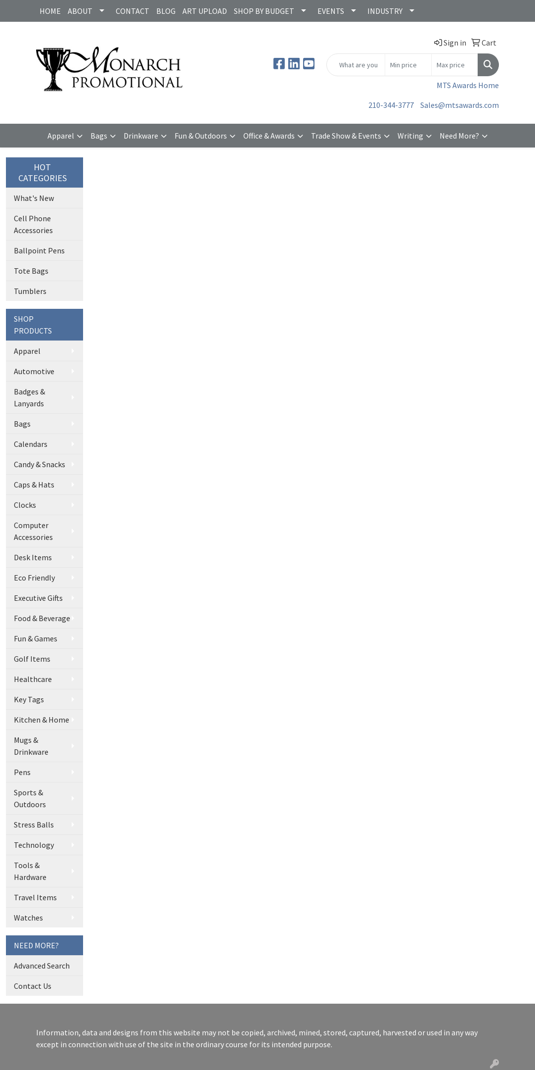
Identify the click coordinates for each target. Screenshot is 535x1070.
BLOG (166, 11)
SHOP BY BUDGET (264, 11)
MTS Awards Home (468, 85)
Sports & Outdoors (30, 798)
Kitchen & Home (41, 720)
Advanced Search (42, 966)
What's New (34, 198)
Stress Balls (34, 824)
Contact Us (32, 986)
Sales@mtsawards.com (459, 105)
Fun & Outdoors (201, 136)
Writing (410, 136)
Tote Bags (31, 271)
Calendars (30, 444)
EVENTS (330, 11)
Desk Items (33, 557)
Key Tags (29, 699)
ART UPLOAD (204, 11)
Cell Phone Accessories (33, 224)
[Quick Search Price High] (454, 64)
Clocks (25, 505)
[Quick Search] (355, 64)
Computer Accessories (33, 531)
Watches (28, 918)
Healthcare (33, 679)
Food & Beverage (42, 618)
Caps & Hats (34, 484)
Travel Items (35, 897)
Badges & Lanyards (29, 397)
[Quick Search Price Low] (408, 64)
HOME (50, 11)
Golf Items (32, 659)
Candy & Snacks (39, 464)
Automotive (34, 371)
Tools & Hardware (30, 871)
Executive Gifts (38, 598)
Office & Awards (269, 136)
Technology (34, 845)
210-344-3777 (391, 105)
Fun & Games (35, 638)
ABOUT (80, 11)
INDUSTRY (384, 11)
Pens (22, 772)
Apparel (60, 136)
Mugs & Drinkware (31, 746)
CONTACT (132, 11)
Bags (98, 136)
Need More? (459, 136)
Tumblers (30, 291)
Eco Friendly (34, 578)
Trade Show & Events (346, 136)
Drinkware (141, 136)
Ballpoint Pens (39, 250)
